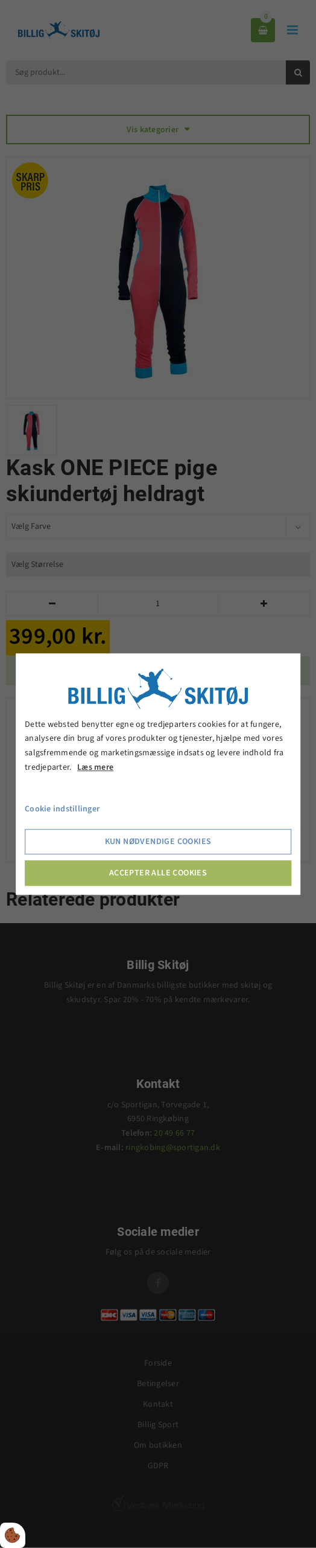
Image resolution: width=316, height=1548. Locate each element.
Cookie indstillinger (62, 809)
